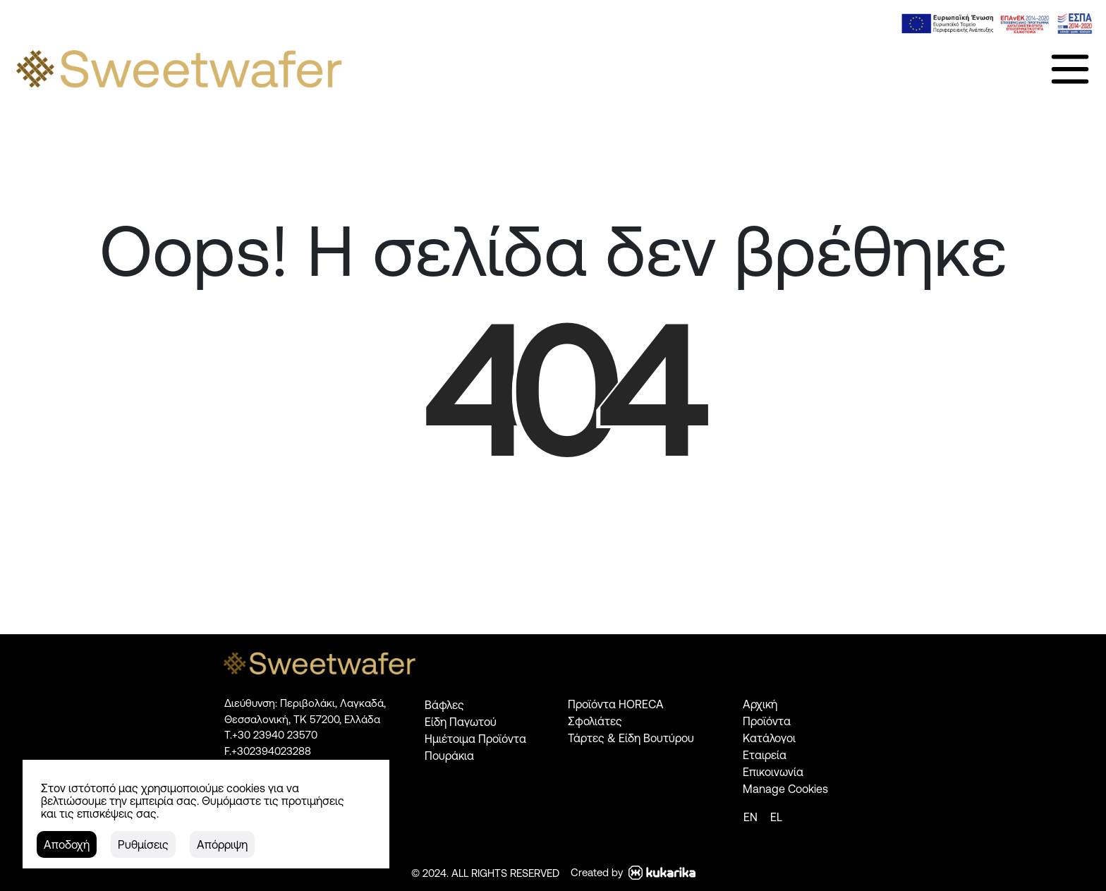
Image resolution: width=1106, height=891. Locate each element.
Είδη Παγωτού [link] (461, 721)
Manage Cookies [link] (785, 788)
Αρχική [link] (760, 704)
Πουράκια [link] (449, 755)
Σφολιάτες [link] (595, 721)
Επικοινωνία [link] (773, 771)
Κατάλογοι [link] (769, 738)
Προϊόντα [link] (767, 721)
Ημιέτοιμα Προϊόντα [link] (475, 738)
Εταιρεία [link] (764, 754)
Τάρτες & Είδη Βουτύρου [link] (631, 738)
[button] (67, 844)
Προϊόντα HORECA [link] (616, 704)
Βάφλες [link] (444, 704)
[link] (996, 23)
